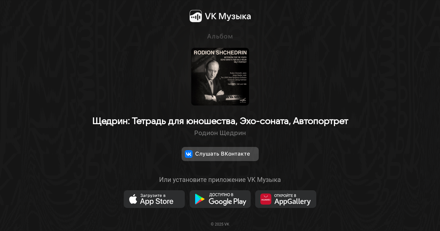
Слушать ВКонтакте (217, 154)
